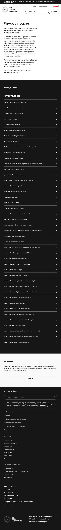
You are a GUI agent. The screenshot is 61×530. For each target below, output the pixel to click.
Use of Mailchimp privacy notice (30, 208)
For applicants (9, 415)
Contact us (8, 456)
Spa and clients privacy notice (30, 175)
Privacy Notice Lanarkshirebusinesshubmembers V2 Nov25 (30, 331)
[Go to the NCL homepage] (10, 9)
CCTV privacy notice (30, 119)
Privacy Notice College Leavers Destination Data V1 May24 (30, 247)
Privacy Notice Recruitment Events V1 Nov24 (30, 297)
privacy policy (43, 406)
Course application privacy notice (30, 130)
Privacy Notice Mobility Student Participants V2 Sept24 (30, 292)
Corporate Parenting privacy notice (30, 136)
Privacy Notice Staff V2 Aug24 (30, 270)
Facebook (8, 468)
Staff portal (8, 453)
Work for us (8, 498)
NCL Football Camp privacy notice (30, 236)
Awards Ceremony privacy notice (30, 108)
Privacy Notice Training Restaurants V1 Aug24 (30, 253)
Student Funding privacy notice (30, 158)
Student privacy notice (30, 197)
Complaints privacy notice (30, 125)
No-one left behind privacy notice (30, 242)
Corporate (8, 430)
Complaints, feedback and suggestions (18, 502)
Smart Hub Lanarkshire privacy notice (30, 191)
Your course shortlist (41, 6)
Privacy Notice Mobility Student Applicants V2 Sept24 (30, 286)
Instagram (9, 474)
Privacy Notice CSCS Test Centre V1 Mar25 (30, 309)
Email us (30, 378)
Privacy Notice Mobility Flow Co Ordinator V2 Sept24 (30, 281)
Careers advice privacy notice (30, 113)
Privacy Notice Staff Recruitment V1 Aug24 (30, 264)
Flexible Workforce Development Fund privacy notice (30, 147)
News (6, 459)
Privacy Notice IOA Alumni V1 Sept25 (30, 325)
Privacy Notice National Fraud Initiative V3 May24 (30, 214)
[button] (59, 2)
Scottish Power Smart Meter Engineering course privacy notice (30, 164)
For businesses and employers (15, 419)
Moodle (8, 447)
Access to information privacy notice (30, 102)
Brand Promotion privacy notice (30, 169)
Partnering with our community (15, 426)
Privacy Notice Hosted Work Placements (30, 342)
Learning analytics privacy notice (30, 152)
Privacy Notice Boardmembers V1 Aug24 (30, 258)
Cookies (7, 489)
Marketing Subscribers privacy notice (30, 219)
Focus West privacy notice (30, 141)
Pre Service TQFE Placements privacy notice (30, 225)
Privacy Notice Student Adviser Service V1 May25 (30, 314)
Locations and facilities (12, 423)
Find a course (9, 412)
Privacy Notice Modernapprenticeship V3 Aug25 (30, 320)
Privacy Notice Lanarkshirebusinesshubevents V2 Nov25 (30, 337)
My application (10, 443)
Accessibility (8, 492)
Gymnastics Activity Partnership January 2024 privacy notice (30, 231)
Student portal (9, 450)
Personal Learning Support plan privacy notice (30, 180)
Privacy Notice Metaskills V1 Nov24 (30, 303)
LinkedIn (8, 478)
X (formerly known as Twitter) (16, 471)
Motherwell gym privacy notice (30, 186)
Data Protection (9, 486)
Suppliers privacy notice (30, 203)
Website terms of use (11, 495)
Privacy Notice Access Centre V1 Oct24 (30, 275)
